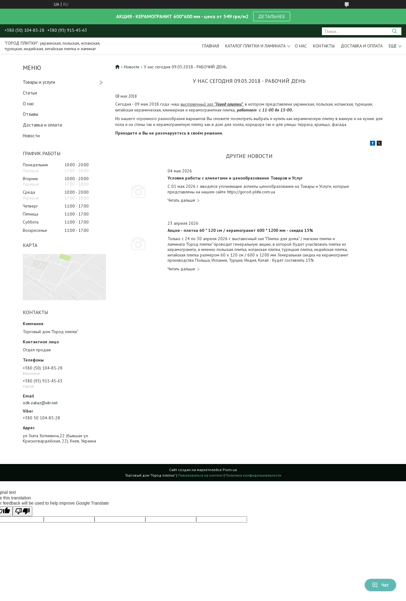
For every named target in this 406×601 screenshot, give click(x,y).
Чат (380, 585)
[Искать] (394, 31)
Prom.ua (230, 469)
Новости (31, 136)
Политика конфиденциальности (253, 475)
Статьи (30, 93)
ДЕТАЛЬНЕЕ (271, 16)
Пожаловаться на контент (200, 475)
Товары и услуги (39, 82)
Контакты (324, 46)
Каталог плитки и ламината (255, 46)
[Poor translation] (22, 511)
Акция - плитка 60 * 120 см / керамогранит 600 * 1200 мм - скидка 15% (240, 230)
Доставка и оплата (362, 46)
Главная (210, 46)
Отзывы (30, 114)
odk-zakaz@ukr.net (40, 402)
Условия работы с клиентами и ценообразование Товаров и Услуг (235, 178)
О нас (301, 46)
